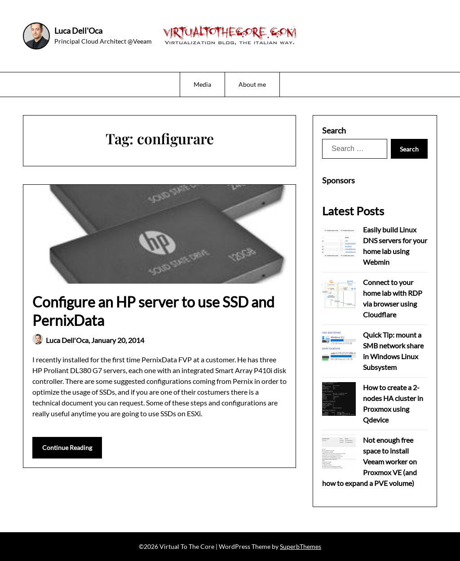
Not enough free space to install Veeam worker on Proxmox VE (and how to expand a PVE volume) (369, 461)
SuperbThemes (300, 546)
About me (252, 84)
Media (202, 84)
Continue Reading (67, 447)
